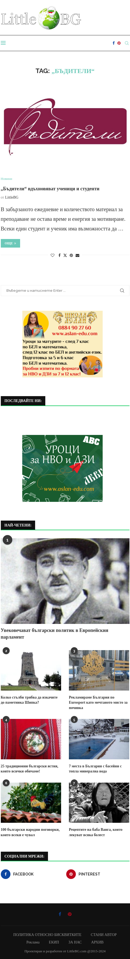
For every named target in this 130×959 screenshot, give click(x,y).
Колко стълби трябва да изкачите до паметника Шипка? (29, 700)
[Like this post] (52, 255)
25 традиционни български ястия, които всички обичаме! (29, 769)
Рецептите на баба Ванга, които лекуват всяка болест (95, 832)
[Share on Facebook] (59, 255)
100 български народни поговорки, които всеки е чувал (30, 832)
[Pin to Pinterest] (71, 255)
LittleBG (11, 197)
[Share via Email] (77, 255)
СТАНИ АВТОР (104, 935)
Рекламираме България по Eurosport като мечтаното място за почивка (98, 702)
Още (10, 243)
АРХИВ (97, 942)
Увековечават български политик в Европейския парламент (55, 634)
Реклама (33, 942)
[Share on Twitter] (65, 255)
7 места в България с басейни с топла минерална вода (95, 769)
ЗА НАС (75, 942)
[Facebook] (114, 43)
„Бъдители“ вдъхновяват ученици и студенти (50, 188)
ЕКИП (54, 942)
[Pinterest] (119, 43)
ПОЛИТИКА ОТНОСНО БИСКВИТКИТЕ (47, 935)
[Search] (126, 43)
